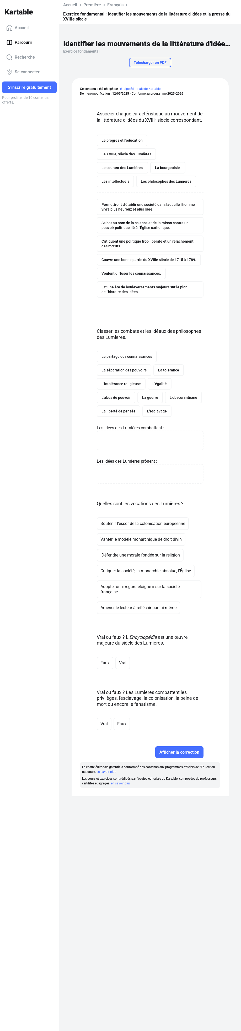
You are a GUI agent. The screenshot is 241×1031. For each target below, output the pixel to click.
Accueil (17, 28)
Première (92, 4)
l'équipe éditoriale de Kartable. (140, 89)
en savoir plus (106, 772)
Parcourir (19, 42)
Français (115, 4)
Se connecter (23, 72)
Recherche (20, 57)
